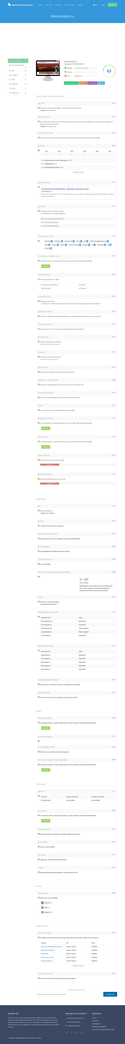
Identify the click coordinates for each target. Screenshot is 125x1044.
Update (82, 83)
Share (101, 83)
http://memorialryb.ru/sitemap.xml (50, 344)
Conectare (46, 266)
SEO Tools (48, 5)
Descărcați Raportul (71, 83)
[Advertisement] (62, 37)
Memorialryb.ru (71, 61)
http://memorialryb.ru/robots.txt (49, 359)
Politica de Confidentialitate (103, 1029)
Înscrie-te (112, 5)
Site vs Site (58, 5)
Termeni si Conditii (99, 1026)
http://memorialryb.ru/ (48, 950)
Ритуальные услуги (47, 957)
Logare (103, 5)
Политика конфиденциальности (51, 946)
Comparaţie (92, 83)
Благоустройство (47, 961)
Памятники (44, 954)
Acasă (40, 5)
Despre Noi (96, 1024)
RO (96, 5)
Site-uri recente (70, 5)
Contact (80, 5)
